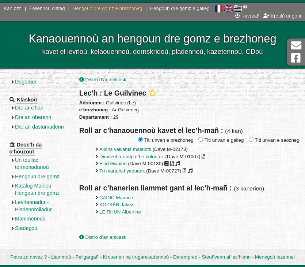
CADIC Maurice (116, 197)
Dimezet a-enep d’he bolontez (131, 156)
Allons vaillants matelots (125, 149)
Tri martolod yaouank (122, 171)
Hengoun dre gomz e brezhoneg (107, 8)
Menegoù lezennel (275, 257)
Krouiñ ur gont (282, 16)
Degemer (26, 82)
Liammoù (61, 257)
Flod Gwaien (113, 163)
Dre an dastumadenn (39, 127)
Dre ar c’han (29, 108)
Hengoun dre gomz (37, 176)
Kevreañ (247, 16)
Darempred (185, 257)
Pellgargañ (87, 257)
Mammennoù (30, 219)
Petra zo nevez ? (28, 257)
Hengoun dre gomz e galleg (180, 8)
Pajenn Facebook (295, 58)
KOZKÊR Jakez (116, 204)
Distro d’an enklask (102, 79)
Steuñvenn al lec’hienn (226, 257)
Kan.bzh (13, 8)
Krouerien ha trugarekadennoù (136, 257)
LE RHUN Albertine (120, 212)
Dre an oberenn (33, 117)
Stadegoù (26, 228)
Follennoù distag (47, 8)
